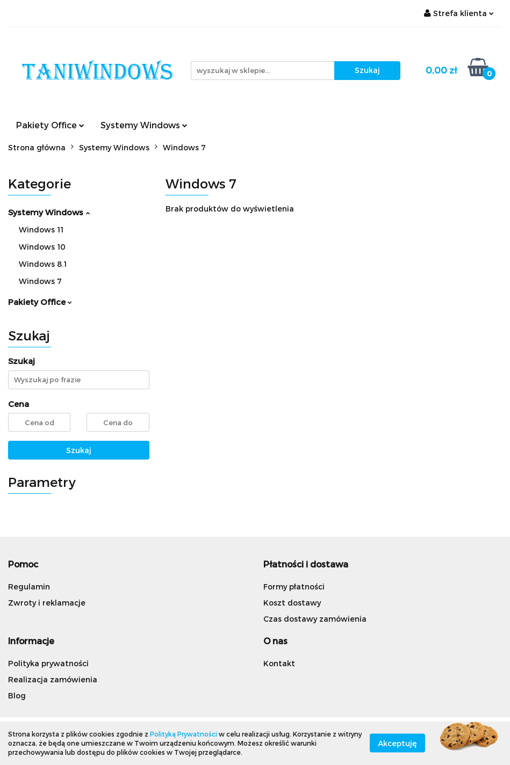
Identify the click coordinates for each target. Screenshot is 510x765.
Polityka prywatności (48, 663)
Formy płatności (294, 586)
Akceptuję (397, 743)
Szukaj (78, 450)
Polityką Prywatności (183, 734)
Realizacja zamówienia (52, 679)
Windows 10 (42, 246)
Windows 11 (41, 229)
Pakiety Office (50, 125)
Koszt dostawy (292, 602)
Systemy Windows (144, 125)
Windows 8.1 (43, 263)
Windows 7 (40, 281)
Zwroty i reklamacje (46, 602)
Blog (17, 695)
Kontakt (279, 663)
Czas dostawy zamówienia (315, 618)
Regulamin (29, 586)
